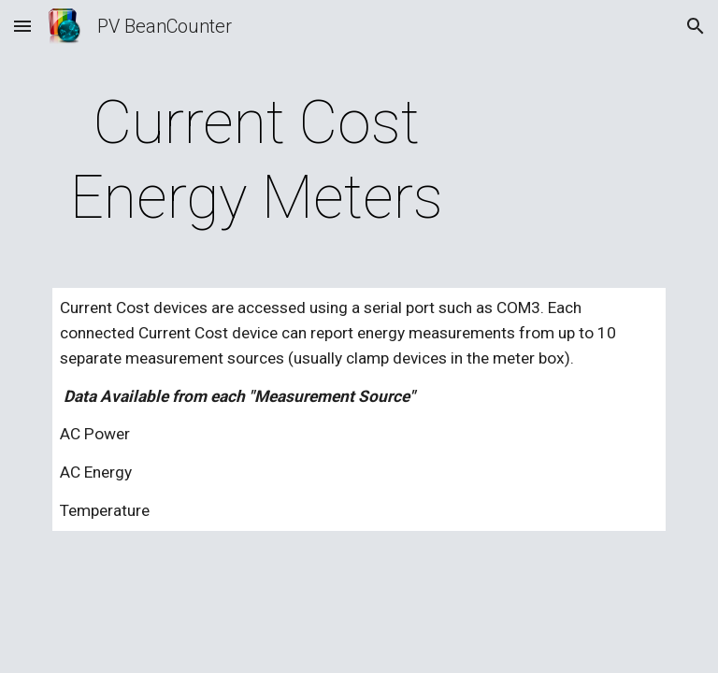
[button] (22, 25)
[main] (256, 161)
